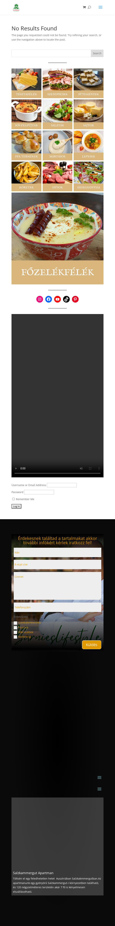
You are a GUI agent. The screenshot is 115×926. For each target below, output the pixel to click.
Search (97, 53)
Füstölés (21, 627)
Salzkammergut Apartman (33, 873)
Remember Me (23, 499)
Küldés (91, 644)
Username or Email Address (29, 485)
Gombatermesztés (27, 623)
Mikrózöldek (23, 632)
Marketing (22, 637)
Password (17, 492)
